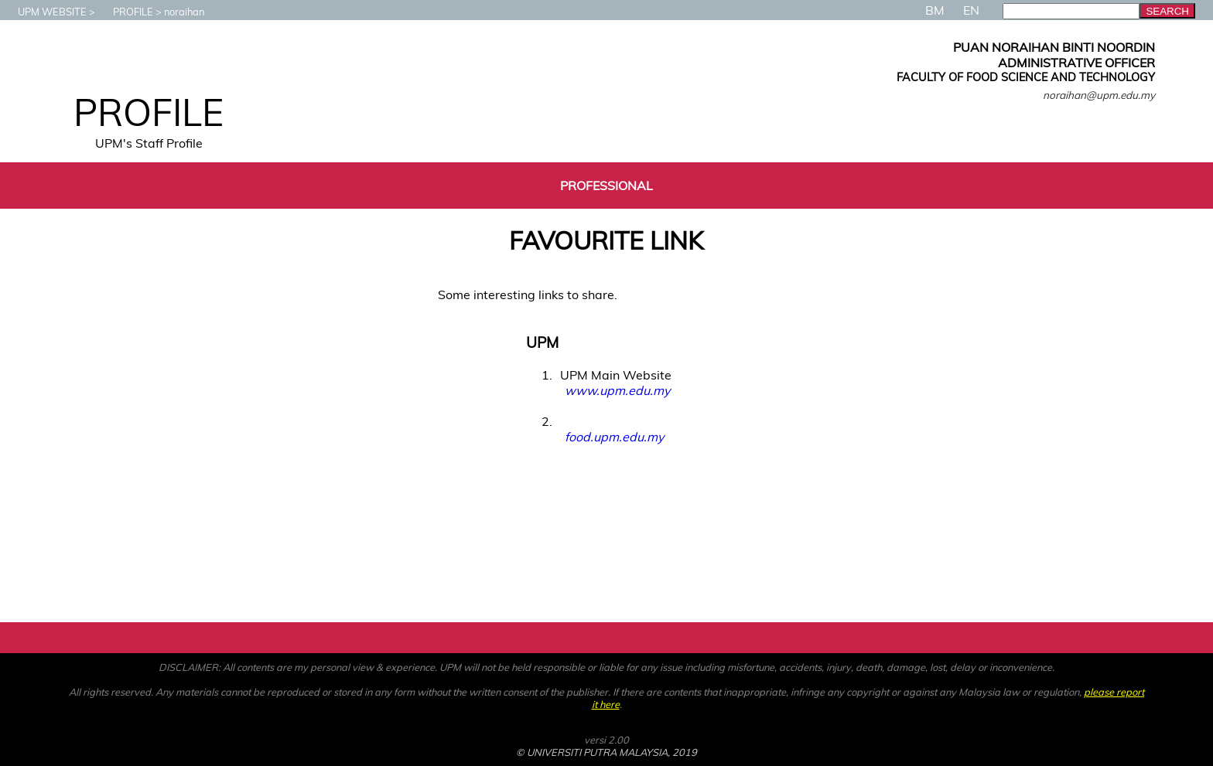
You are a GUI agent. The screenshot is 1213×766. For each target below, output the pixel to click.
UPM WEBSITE (44, 11)
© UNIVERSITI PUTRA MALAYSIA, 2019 (606, 752)
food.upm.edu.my (614, 436)
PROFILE (125, 11)
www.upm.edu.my (617, 390)
